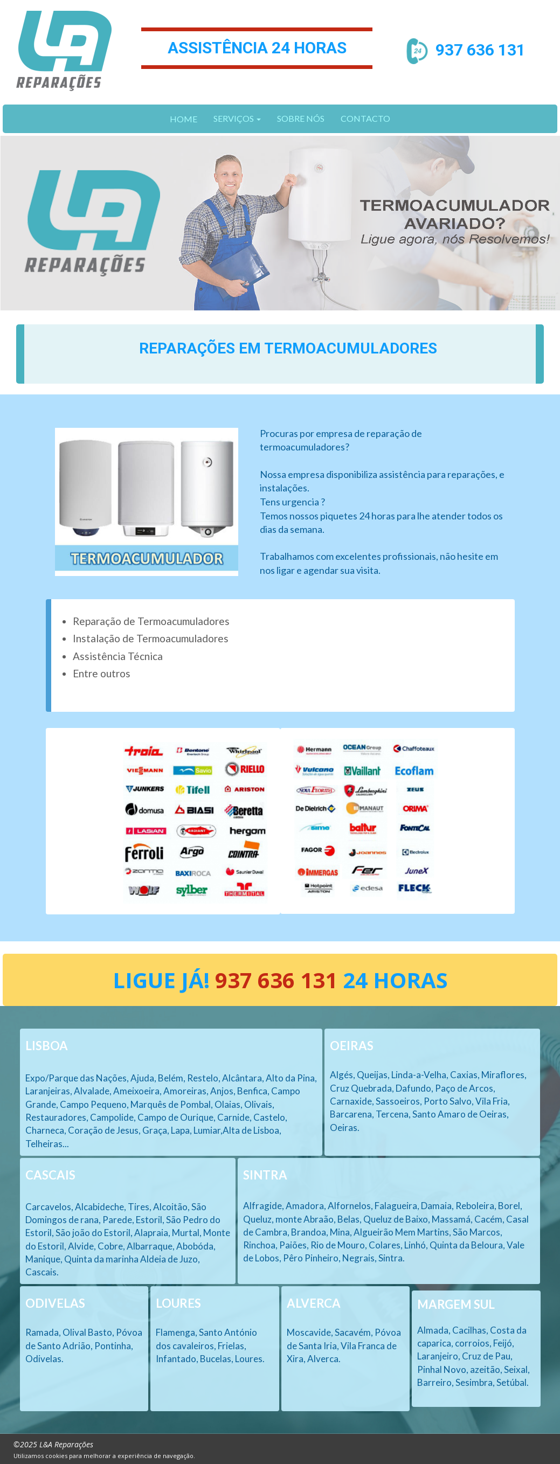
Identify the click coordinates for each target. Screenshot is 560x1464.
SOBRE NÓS (300, 118)
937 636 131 (480, 49)
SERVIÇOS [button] (237, 118)
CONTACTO (365, 118)
